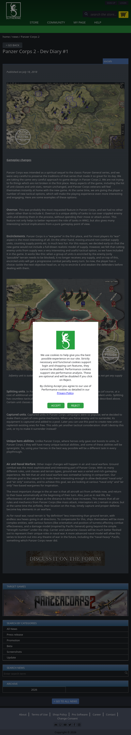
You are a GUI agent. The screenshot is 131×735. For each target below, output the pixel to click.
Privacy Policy (65, 393)
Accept (56, 405)
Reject (75, 405)
